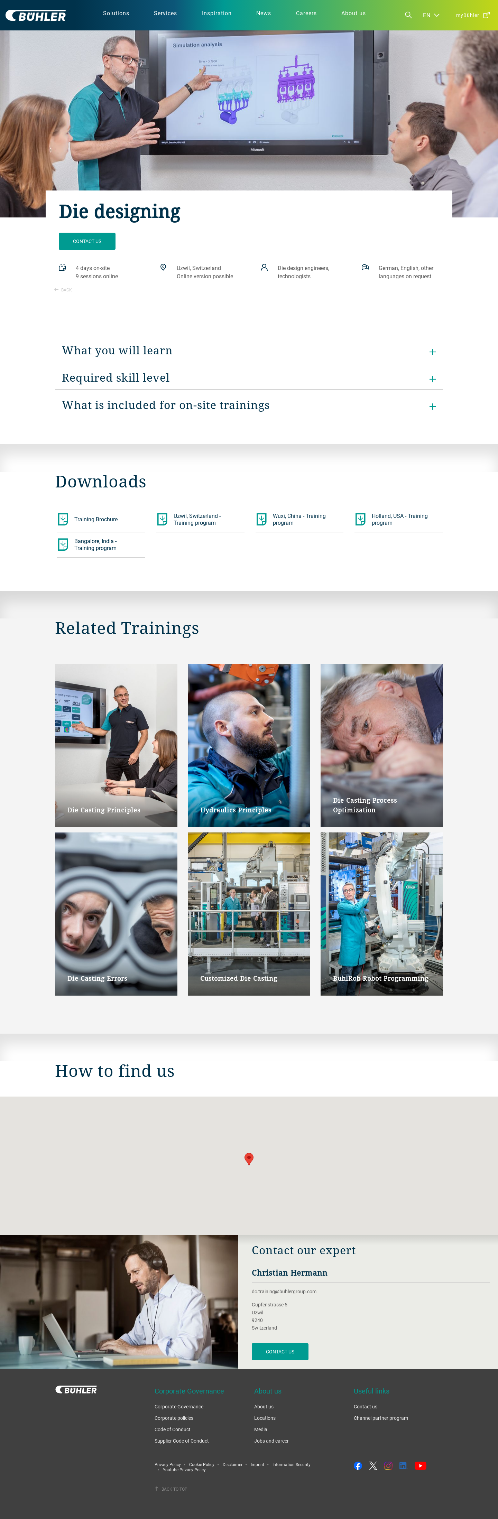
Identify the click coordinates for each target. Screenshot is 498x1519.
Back (63, 289)
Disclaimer (232, 1464)
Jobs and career (271, 1440)
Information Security (292, 1464)
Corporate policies (174, 1418)
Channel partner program (381, 1418)
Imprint (257, 1464)
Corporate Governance (179, 1406)
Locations (265, 1418)
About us (264, 1406)
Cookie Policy (201, 1464)
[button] (249, 1159)
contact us (280, 1351)
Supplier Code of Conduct (182, 1440)
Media (260, 1429)
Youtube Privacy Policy (184, 1469)
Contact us (87, 241)
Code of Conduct (173, 1429)
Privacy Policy (168, 1464)
